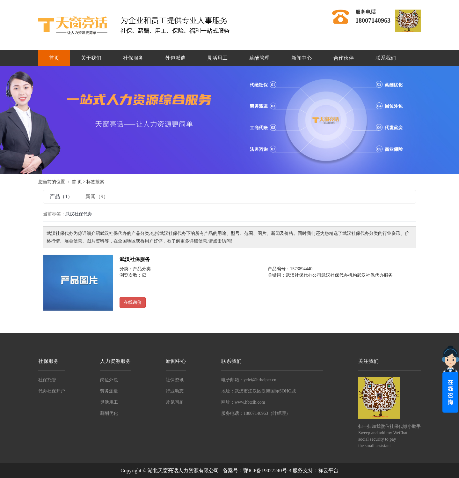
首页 (54, 58)
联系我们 (385, 58)
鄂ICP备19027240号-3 (267, 470)
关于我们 (91, 58)
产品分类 (142, 268)
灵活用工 (217, 58)
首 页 (77, 181)
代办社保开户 (51, 391)
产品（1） (61, 196)
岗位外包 (109, 379)
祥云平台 (328, 470)
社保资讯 (175, 379)
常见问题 (175, 402)
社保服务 (133, 58)
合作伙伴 (343, 58)
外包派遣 (175, 58)
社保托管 (47, 379)
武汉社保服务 (135, 259)
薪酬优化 (109, 413)
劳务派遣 (109, 391)
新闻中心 (301, 58)
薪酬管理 (259, 58)
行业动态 (175, 391)
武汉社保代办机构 (339, 275)
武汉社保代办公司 (303, 275)
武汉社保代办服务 (375, 275)
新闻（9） (96, 196)
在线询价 (133, 302)
